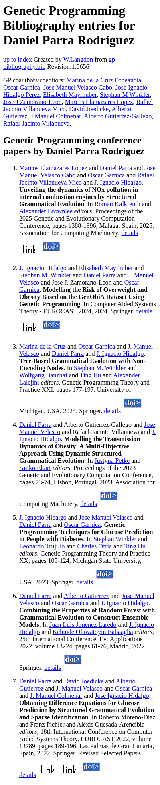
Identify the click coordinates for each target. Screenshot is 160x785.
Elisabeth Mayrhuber (70, 94)
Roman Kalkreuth (117, 204)
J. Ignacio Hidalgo (118, 182)
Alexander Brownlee (46, 211)
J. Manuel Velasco (79, 688)
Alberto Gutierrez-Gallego (118, 116)
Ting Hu (90, 375)
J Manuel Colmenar (55, 116)
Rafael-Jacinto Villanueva (36, 123)
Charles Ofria (94, 546)
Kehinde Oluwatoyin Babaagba (93, 631)
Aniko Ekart (35, 467)
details (129, 232)
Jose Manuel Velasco (106, 517)
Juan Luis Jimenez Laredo (83, 624)
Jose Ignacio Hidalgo (122, 695)
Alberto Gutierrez (86, 595)
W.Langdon (78, 59)
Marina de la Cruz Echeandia (104, 80)
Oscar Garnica (21, 87)
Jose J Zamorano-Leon (32, 101)
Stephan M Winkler (125, 94)
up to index (17, 59)
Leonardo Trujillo (42, 546)
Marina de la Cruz (42, 346)
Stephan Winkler (114, 539)
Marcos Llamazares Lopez (99, 101)
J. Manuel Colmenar (56, 695)
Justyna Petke (112, 460)
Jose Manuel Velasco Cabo (77, 87)
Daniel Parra (116, 168)
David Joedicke (89, 109)
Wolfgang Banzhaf (43, 375)
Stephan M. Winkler (45, 275)
